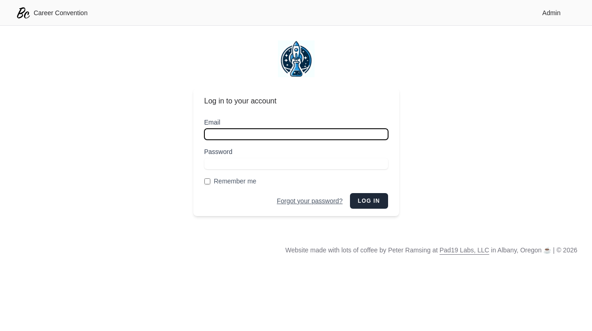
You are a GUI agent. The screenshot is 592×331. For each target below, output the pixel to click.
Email (212, 122)
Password (218, 151)
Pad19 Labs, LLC (464, 250)
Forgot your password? (310, 201)
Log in (369, 201)
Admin (551, 13)
